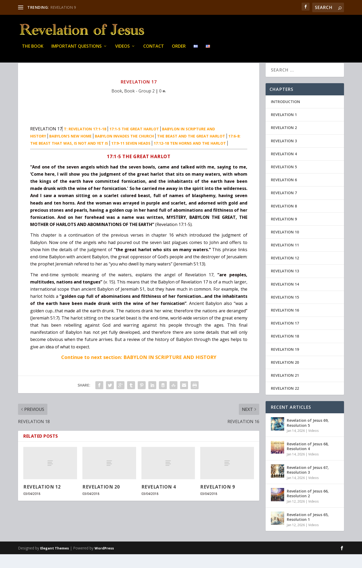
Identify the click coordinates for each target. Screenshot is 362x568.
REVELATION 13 (285, 284)
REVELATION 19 (285, 363)
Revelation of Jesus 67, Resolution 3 (308, 484)
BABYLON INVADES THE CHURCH (124, 149)
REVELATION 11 (285, 258)
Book (116, 105)
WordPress (104, 562)
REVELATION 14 (285, 297)
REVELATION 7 (284, 206)
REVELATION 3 (284, 154)
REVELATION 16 (285, 323)
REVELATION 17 (285, 336)
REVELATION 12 (42, 501)
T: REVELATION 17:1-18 (85, 142)
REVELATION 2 (284, 141)
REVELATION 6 (284, 193)
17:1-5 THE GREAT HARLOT (134, 142)
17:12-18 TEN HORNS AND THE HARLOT (190, 156)
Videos (122, 50)
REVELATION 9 (63, 7)
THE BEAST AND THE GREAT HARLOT (191, 149)
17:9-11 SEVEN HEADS (130, 156)
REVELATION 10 (285, 245)
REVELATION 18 (285, 349)
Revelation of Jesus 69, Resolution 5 (308, 436)
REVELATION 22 (285, 402)
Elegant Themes (54, 562)
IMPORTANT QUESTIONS (76, 50)
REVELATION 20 (101, 501)
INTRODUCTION (285, 115)
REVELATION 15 (285, 310)
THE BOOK (32, 50)
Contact (153, 50)
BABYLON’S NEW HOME (70, 149)
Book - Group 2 (139, 105)
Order (179, 50)
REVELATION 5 (284, 180)
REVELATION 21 (285, 389)
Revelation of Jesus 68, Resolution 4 (308, 460)
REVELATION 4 (158, 501)
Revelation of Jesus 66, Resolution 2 (308, 507)
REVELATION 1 (284, 128)
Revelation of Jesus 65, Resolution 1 (308, 531)
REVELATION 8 (284, 219)
